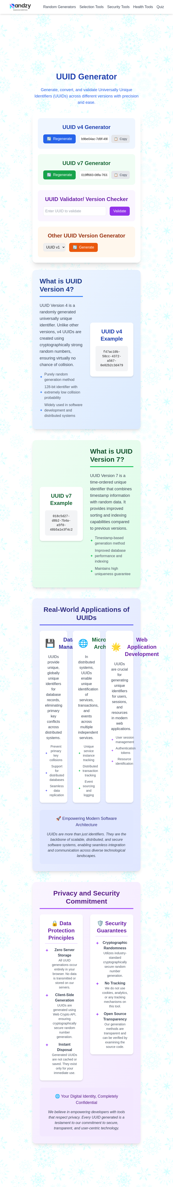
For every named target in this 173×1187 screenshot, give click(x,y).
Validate (119, 211)
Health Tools (143, 7)
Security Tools (118, 7)
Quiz (160, 7)
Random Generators (59, 7)
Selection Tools (92, 7)
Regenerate (59, 139)
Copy (120, 139)
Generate (83, 247)
